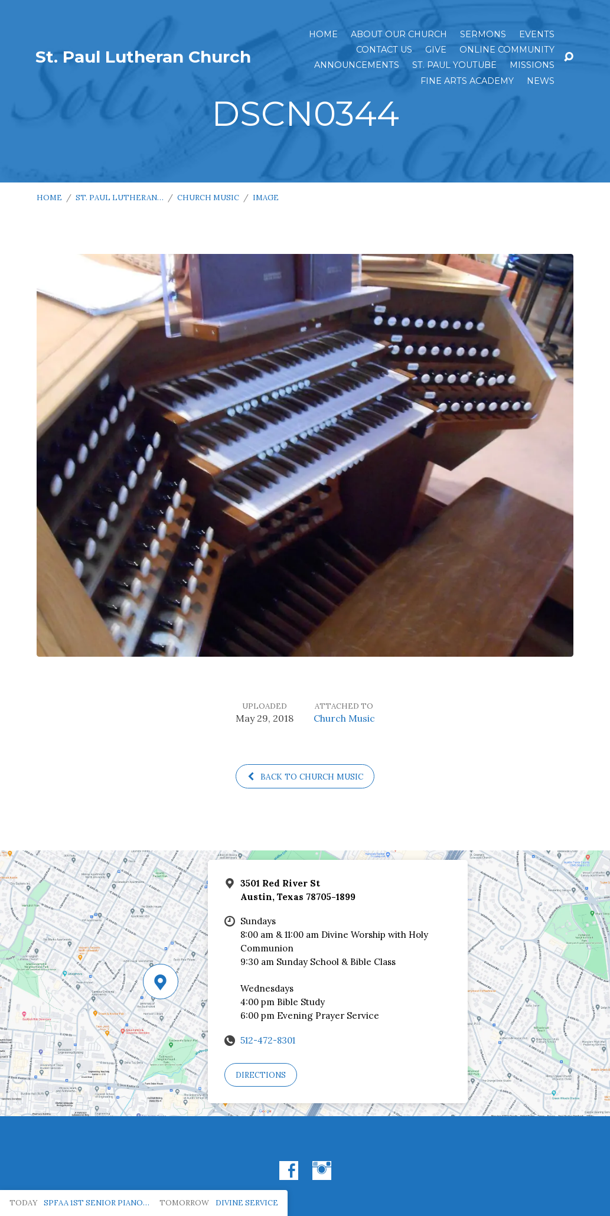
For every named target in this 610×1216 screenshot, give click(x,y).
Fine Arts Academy (467, 81)
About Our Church (399, 34)
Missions (532, 65)
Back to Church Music (305, 776)
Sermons (483, 34)
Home (323, 34)
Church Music (208, 198)
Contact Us (384, 49)
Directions (261, 1075)
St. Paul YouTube (454, 65)
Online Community (506, 49)
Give (435, 49)
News (540, 81)
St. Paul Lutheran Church (143, 57)
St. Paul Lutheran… (120, 198)
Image (266, 198)
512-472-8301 (267, 1040)
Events (536, 34)
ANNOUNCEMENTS (356, 65)
